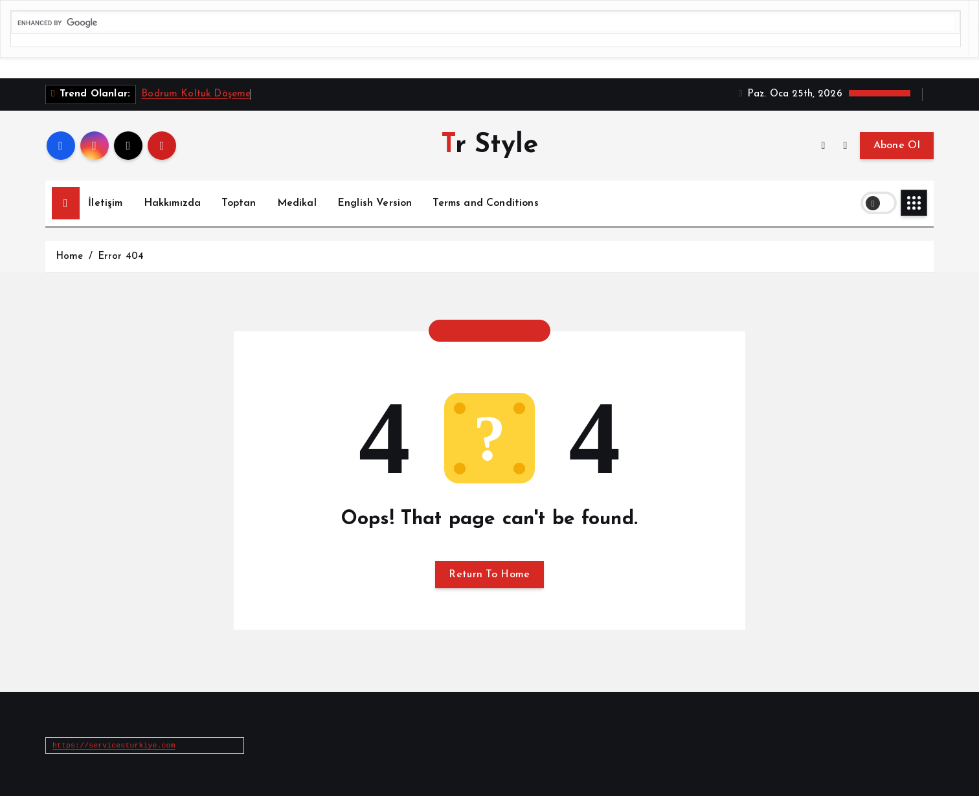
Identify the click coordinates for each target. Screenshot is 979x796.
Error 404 (121, 256)
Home (70, 256)
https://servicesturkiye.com (113, 745)
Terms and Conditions (485, 203)
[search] (485, 22)
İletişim (105, 203)
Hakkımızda (172, 203)
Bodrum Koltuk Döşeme (196, 94)
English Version (374, 203)
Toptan (238, 203)
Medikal (297, 203)
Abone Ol (896, 145)
